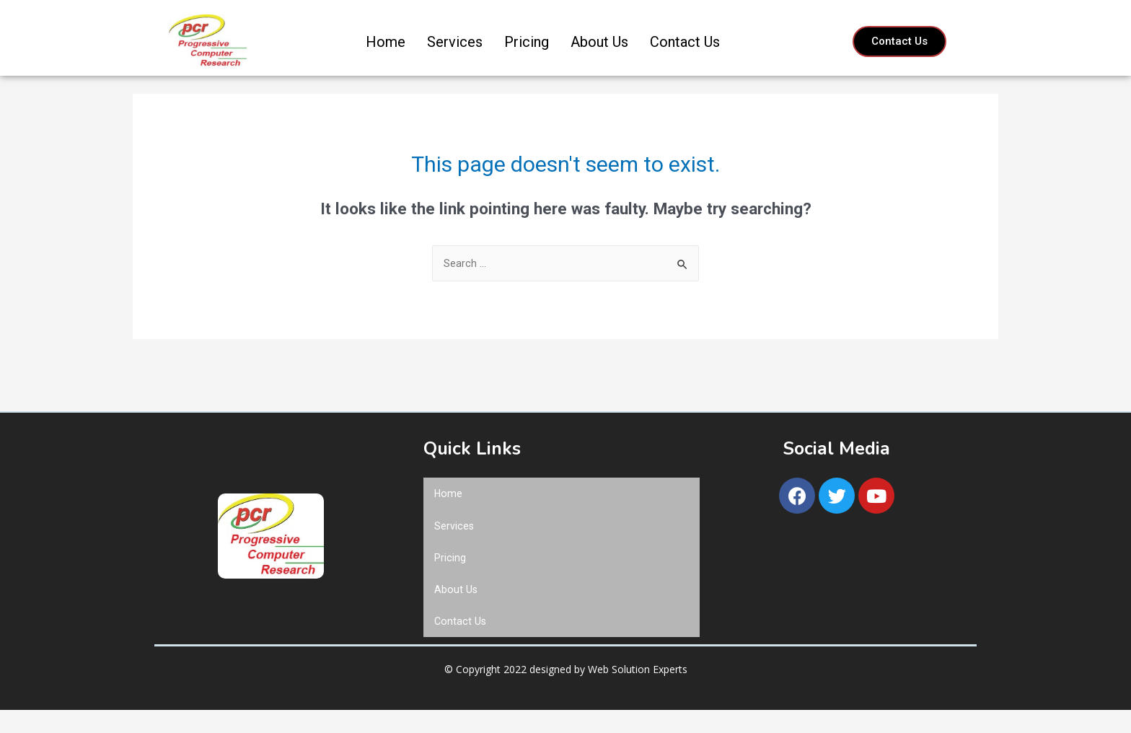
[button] (899, 41)
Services (455, 42)
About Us (599, 42)
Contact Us (685, 42)
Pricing (526, 42)
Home (385, 42)
